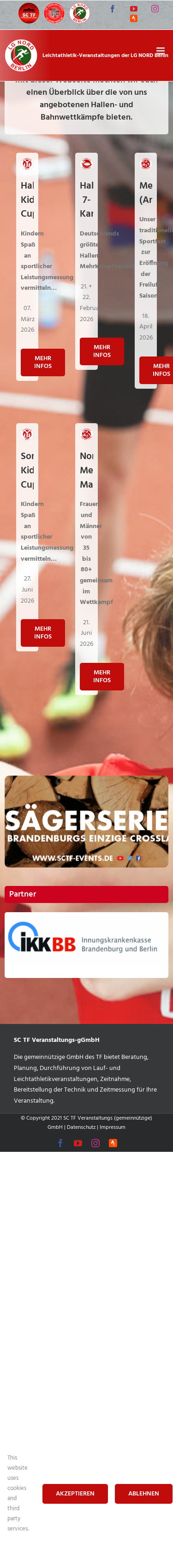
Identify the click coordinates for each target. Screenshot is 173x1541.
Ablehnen (143, 1494)
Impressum (112, 1127)
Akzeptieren (75, 1494)
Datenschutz (81, 1127)
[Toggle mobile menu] (161, 51)
